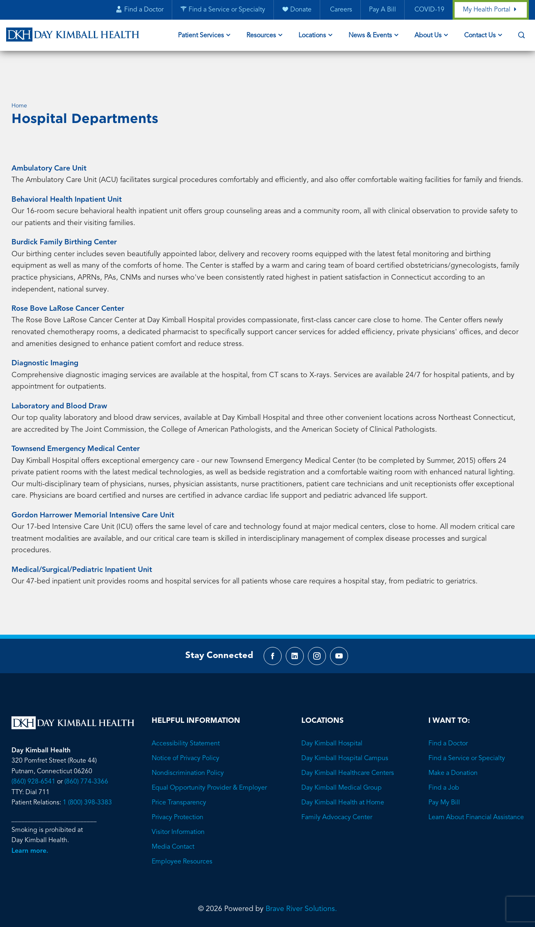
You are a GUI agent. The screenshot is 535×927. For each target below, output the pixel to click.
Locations (312, 36)
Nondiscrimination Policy (188, 742)
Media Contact (173, 816)
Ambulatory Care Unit (49, 135)
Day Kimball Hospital (331, 712)
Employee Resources (182, 830)
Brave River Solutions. (301, 877)
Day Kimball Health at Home (342, 771)
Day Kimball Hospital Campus (344, 727)
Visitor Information (178, 801)
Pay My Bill (444, 771)
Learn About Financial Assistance (476, 786)
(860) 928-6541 (33, 750)
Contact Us (480, 36)
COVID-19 (428, 10)
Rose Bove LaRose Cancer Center (67, 276)
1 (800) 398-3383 (87, 771)
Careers (340, 10)
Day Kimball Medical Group (341, 757)
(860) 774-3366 (86, 750)
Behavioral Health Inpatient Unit (66, 167)
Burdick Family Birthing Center (64, 209)
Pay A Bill (382, 10)
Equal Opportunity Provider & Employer (209, 757)
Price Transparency (179, 771)
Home (19, 73)
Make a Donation (453, 742)
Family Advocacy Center (336, 786)
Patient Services (201, 36)
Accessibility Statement (186, 712)
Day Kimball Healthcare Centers (347, 742)
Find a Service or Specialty (466, 727)
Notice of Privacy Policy (185, 727)
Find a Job (443, 757)
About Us (428, 36)
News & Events (370, 36)
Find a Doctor (448, 712)
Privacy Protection (177, 786)
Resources (261, 36)
